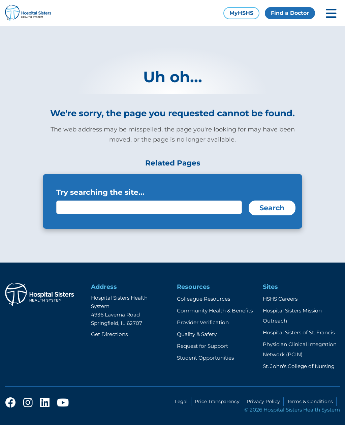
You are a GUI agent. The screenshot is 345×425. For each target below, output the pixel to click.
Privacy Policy (263, 401)
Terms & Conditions (310, 401)
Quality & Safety (197, 334)
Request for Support (202, 346)
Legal (181, 401)
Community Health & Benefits (215, 310)
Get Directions (109, 334)
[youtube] (63, 403)
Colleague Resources (203, 299)
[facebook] (10, 403)
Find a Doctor (290, 13)
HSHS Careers (280, 299)
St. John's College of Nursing (299, 366)
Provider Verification (203, 322)
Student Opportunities (205, 358)
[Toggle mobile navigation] (331, 13)
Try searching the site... (100, 192)
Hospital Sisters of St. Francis (299, 332)
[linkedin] (45, 403)
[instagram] (28, 403)
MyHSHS (241, 13)
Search (272, 208)
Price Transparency (217, 401)
